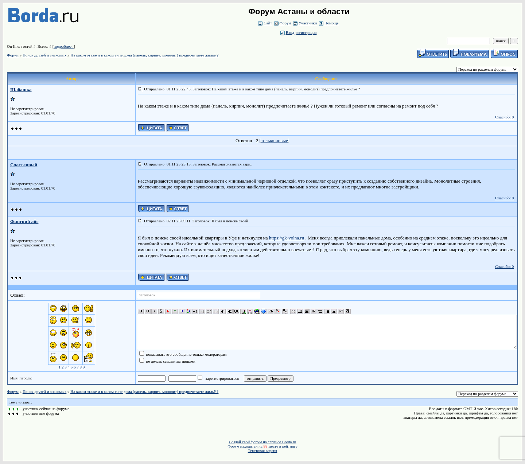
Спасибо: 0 (504, 117)
